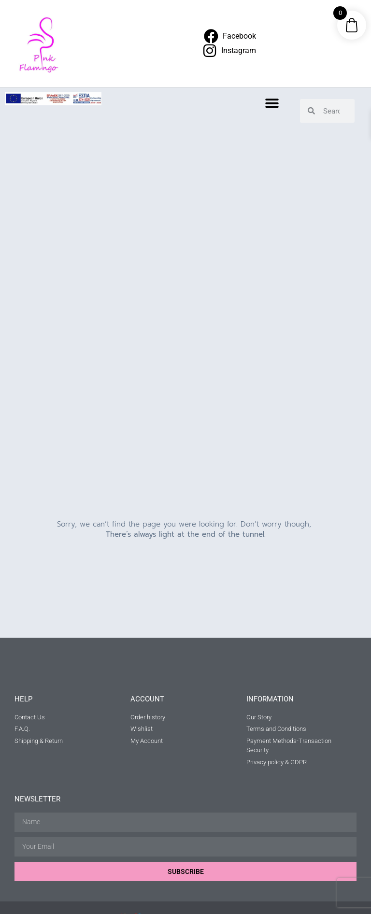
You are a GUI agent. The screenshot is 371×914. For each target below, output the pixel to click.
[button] (272, 103)
